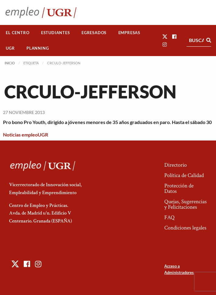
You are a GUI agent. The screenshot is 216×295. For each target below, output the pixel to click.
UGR (10, 48)
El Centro (17, 32)
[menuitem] (17, 33)
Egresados (94, 32)
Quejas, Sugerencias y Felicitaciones (185, 204)
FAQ (169, 217)
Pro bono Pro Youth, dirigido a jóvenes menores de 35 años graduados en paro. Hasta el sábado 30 (107, 122)
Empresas (129, 32)
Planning (37, 48)
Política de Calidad (184, 175)
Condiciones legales (185, 227)
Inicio (10, 63)
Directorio (175, 165)
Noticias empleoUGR (25, 134)
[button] (165, 36)
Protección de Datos (178, 188)
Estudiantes (55, 32)
